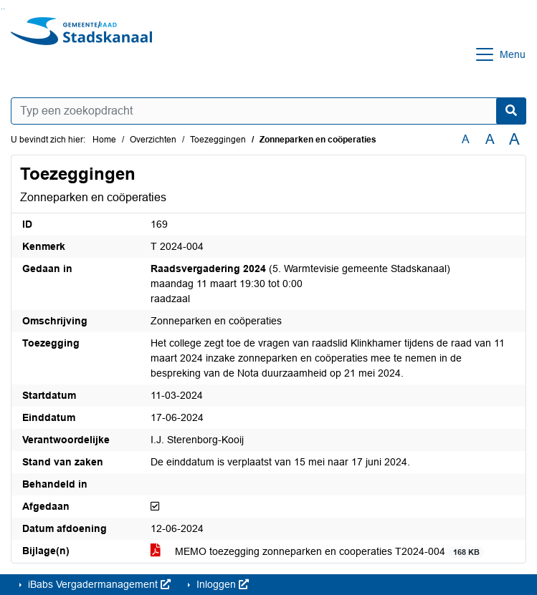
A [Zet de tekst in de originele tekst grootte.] (466, 139)
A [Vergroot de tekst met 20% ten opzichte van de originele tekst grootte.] (490, 139)
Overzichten (153, 140)
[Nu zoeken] (511, 111)
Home (104, 140)
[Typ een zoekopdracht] (268, 111)
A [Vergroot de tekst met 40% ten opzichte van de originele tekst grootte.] (514, 139)
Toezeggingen (218, 140)
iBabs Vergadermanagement (98, 584)
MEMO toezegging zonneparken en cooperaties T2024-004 (317, 552)
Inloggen (221, 584)
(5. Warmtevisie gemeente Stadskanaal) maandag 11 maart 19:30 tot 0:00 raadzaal (300, 283)
